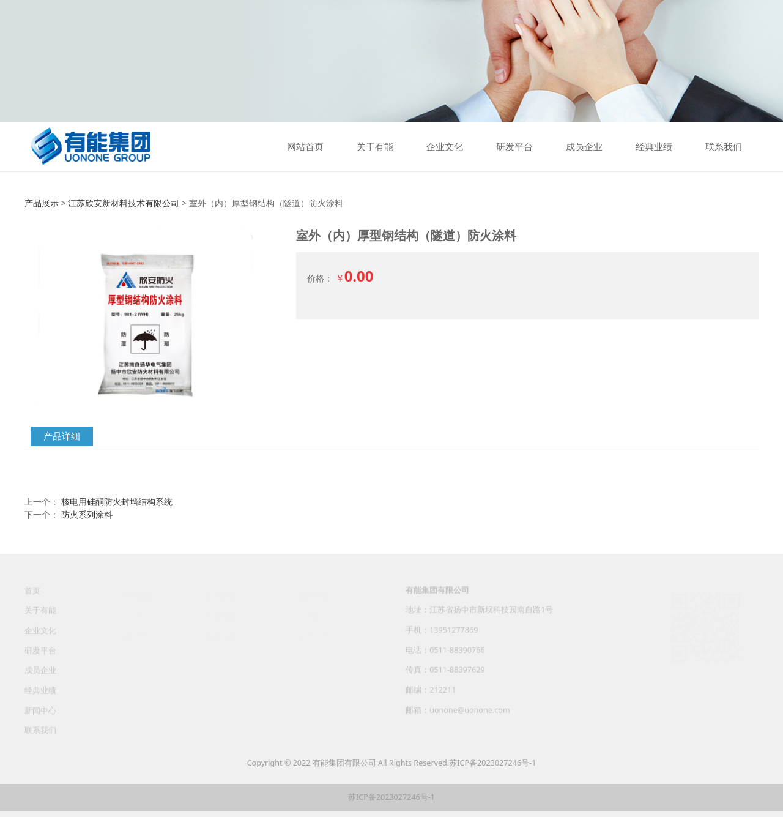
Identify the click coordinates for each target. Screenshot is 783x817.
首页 (32, 596)
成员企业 (584, 147)
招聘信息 (312, 635)
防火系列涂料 (87, 514)
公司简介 (135, 616)
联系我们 (723, 147)
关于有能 (375, 147)
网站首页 (305, 147)
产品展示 (41, 203)
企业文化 (444, 147)
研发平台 (514, 147)
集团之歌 (221, 635)
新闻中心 (40, 716)
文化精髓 (221, 616)
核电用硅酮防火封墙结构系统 (117, 501)
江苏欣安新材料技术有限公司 (123, 203)
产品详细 (61, 436)
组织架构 (135, 635)
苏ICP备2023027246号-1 (492, 763)
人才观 (308, 616)
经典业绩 (654, 147)
